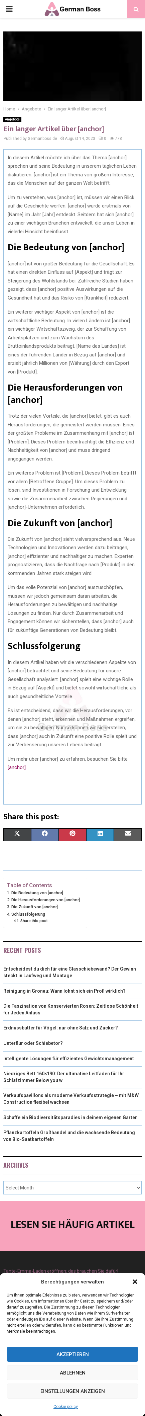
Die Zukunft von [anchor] (34, 906)
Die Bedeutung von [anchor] (37, 892)
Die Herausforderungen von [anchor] (45, 899)
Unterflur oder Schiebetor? (33, 1043)
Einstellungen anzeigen (72, 1391)
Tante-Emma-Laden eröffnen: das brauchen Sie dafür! (60, 1271)
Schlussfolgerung (28, 914)
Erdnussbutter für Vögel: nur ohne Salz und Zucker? (60, 1027)
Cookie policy (65, 1406)
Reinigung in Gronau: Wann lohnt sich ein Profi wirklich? (64, 991)
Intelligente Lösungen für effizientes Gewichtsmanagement (68, 1058)
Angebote (12, 119)
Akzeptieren (72, 1354)
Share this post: (34, 920)
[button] (135, 1281)
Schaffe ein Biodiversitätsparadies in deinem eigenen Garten (70, 1117)
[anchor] (17, 767)
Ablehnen (73, 1373)
